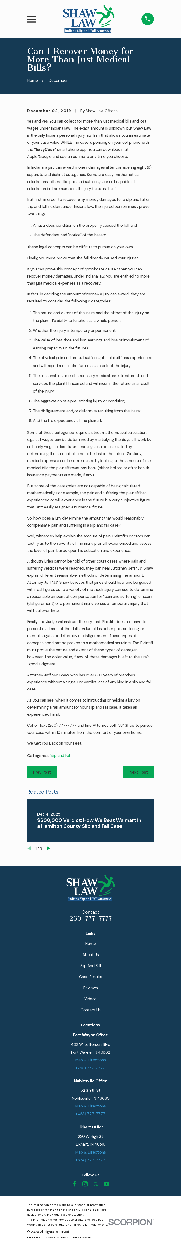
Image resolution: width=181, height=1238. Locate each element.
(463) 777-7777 (90, 1113)
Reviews (90, 987)
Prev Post (42, 772)
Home (90, 943)
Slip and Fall (60, 755)
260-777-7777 (90, 918)
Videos (90, 998)
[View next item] (48, 848)
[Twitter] (96, 1183)
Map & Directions (90, 1060)
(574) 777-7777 (90, 1160)
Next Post (138, 772)
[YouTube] (106, 1183)
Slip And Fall (90, 965)
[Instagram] (85, 1183)
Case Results (90, 976)
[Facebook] (74, 1183)
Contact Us (91, 1009)
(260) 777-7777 (62, 725)
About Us (90, 954)
